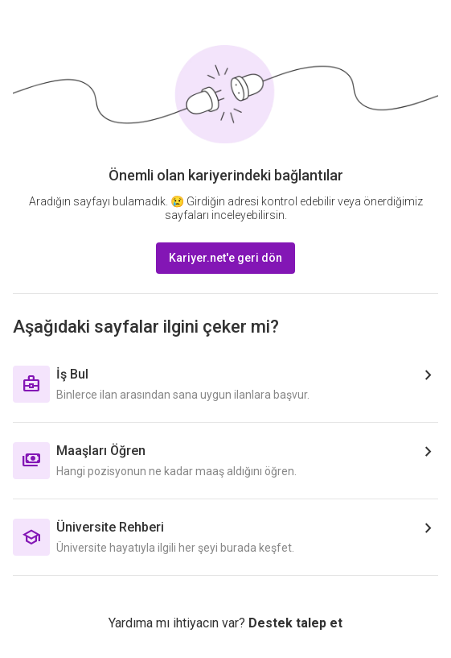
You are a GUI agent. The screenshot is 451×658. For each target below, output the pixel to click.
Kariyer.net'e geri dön (225, 257)
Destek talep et (295, 623)
